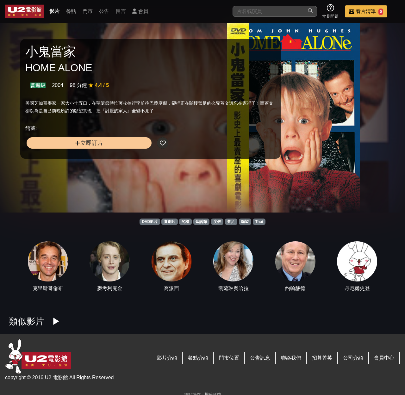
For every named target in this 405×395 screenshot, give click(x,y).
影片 (54, 11)
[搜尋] (268, 11)
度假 (217, 221)
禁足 (231, 221)
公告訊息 (260, 358)
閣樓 (185, 221)
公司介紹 (353, 358)
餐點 (71, 11)
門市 (88, 11)
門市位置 (229, 358)
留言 (121, 11)
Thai (259, 221)
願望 (245, 221)
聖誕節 (201, 221)
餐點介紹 (198, 358)
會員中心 (384, 358)
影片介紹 (167, 358)
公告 (104, 11)
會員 (140, 11)
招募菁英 (322, 358)
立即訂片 (70, 154)
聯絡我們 (291, 358)
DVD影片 (150, 221)
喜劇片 (169, 221)
